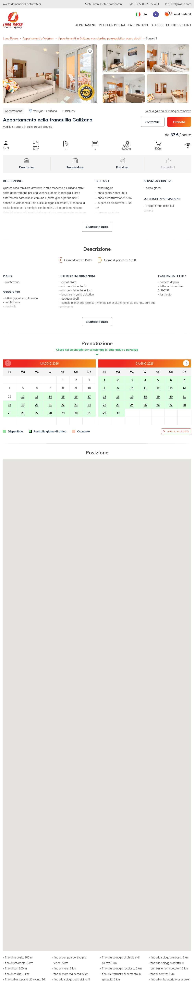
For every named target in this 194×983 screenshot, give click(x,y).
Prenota (179, 122)
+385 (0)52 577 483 (146, 4)
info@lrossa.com (180, 4)
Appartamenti (85, 25)
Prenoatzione (75, 163)
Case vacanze (138, 25)
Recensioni (168, 163)
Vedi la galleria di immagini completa (168, 111)
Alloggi (157, 25)
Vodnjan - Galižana (45, 111)
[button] (186, 363)
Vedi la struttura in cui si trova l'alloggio (27, 127)
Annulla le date (178, 431)
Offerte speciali (178, 25)
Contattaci (152, 122)
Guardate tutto (97, 226)
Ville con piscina (112, 25)
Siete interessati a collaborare (104, 4)
